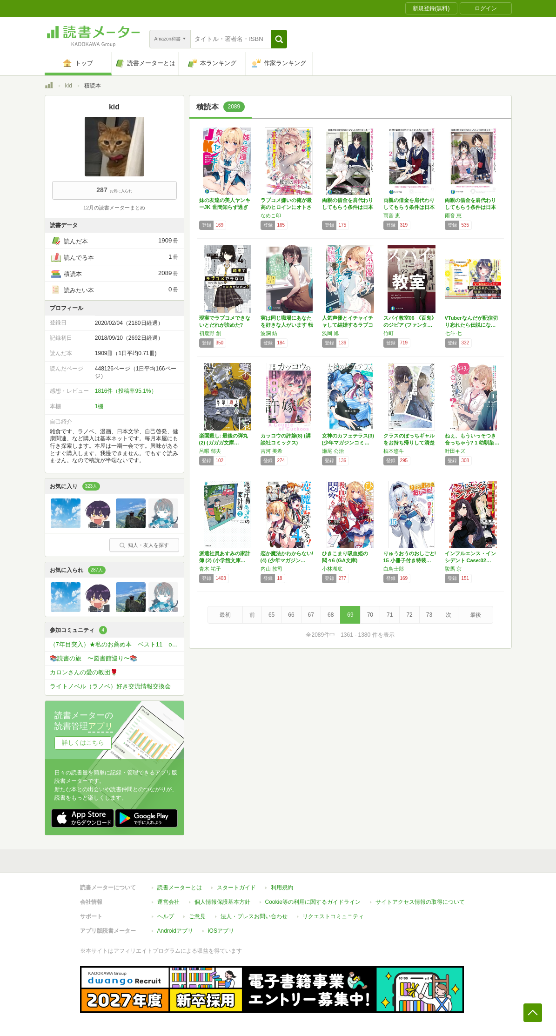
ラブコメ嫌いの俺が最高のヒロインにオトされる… (286, 207)
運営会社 (168, 902)
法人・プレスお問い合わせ (254, 916)
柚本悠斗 (393, 451)
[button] (279, 39)
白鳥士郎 (393, 569)
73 (429, 615)
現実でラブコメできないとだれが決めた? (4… (224, 325)
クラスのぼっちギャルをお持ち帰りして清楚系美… (409, 442)
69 (350, 615)
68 (331, 615)
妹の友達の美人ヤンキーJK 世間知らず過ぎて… (224, 207)
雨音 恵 (391, 215)
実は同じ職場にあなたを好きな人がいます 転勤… (287, 325)
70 (370, 615)
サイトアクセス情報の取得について (420, 902)
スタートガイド (236, 887)
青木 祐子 (210, 569)
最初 (225, 615)
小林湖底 (332, 569)
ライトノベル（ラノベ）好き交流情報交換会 (110, 686)
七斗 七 (453, 333)
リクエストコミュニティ (333, 916)
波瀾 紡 (269, 333)
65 (271, 615)
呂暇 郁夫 (210, 451)
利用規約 (282, 887)
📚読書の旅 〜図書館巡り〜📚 (93, 658)
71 (390, 615)
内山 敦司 (271, 569)
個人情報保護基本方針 (222, 902)
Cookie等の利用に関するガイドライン (313, 902)
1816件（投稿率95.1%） (126, 391)
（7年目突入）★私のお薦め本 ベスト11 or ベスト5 (117, 644)
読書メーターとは (179, 887)
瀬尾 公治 (333, 451)
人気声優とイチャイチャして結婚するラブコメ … (347, 325)
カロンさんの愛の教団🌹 (84, 672)
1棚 (99, 406)
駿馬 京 (453, 569)
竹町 (388, 333)
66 (291, 615)
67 (311, 615)
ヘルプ (165, 916)
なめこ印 (271, 215)
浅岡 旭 (330, 333)
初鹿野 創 (210, 333)
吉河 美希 (271, 451)
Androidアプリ (175, 931)
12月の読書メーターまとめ (114, 207)
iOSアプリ (221, 931)
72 (409, 615)
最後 (475, 615)
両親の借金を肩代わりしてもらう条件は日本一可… (347, 207)
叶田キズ (455, 451)
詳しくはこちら (83, 742)
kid (68, 85)
